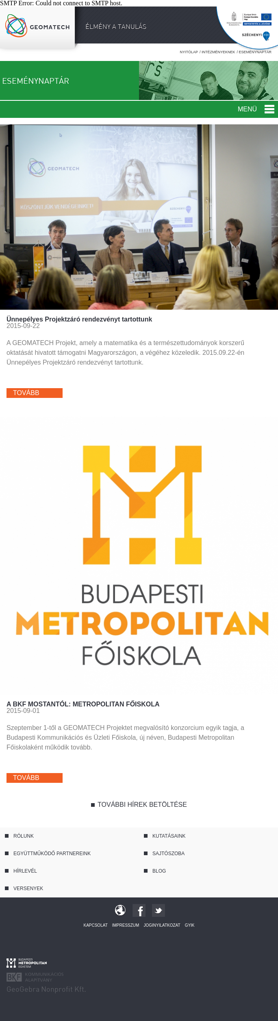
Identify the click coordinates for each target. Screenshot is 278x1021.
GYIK (190, 925)
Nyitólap (189, 52)
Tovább (26, 392)
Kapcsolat (95, 925)
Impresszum (125, 925)
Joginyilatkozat (161, 925)
